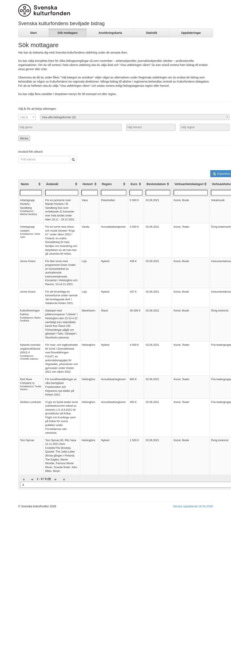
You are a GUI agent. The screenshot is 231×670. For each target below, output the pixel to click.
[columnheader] (31, 184)
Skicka (24, 138)
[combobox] (27, 117)
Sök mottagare (68, 32)
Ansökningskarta (110, 32)
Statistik (151, 32)
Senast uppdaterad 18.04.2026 (193, 506)
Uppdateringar (191, 32)
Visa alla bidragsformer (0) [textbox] (59, 117)
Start (33, 32)
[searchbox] (70, 127)
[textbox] (27, 117)
